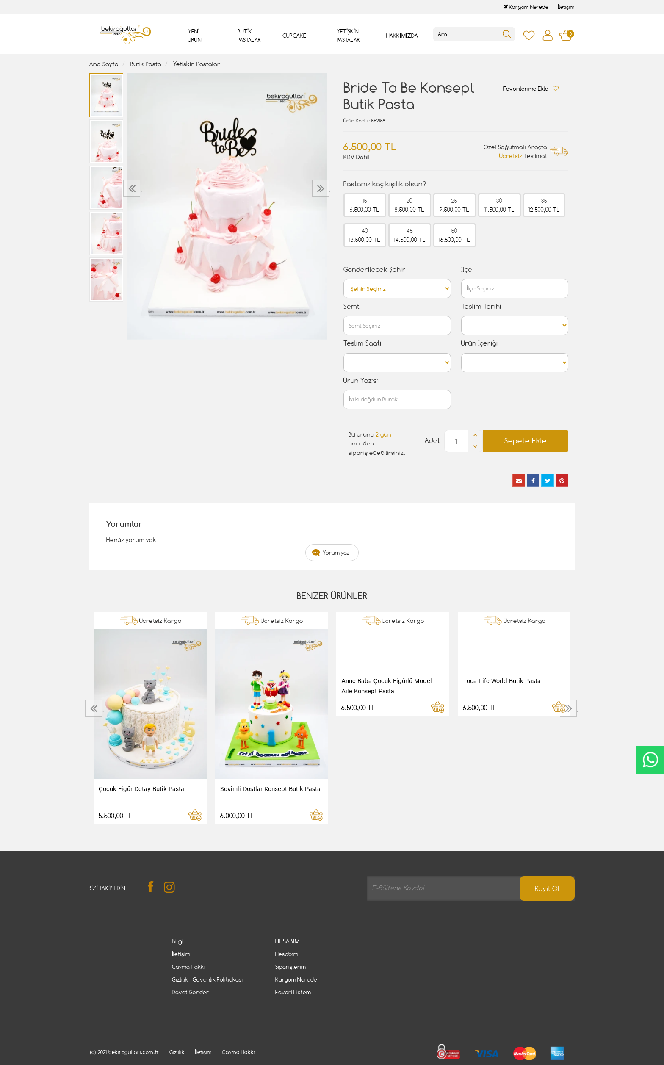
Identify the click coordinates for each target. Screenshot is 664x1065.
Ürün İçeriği (479, 343)
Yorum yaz (336, 552)
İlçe (466, 270)
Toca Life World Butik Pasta (502, 680)
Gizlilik (177, 1032)
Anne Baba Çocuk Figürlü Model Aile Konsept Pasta (386, 685)
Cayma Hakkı (188, 966)
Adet (432, 441)
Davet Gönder (190, 992)
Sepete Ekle (525, 440)
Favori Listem (293, 992)
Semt (351, 306)
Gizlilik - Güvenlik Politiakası (207, 979)
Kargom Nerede (526, 7)
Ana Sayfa (104, 63)
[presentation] (132, 188)
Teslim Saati (362, 343)
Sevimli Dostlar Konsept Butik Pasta (270, 788)
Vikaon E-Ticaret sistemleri (142, 1060)
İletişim (566, 7)
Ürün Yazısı (361, 380)
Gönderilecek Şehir (374, 270)
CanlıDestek (650, 760)
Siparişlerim (290, 966)
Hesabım (286, 954)
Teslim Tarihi (481, 306)
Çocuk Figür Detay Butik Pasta (141, 788)
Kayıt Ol (547, 889)
